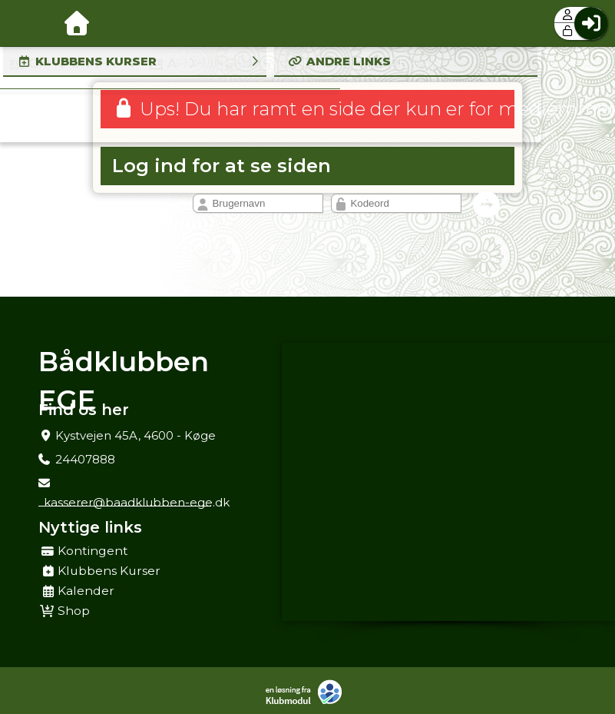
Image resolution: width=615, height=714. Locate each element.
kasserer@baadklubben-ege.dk (137, 502)
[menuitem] (23, 23)
